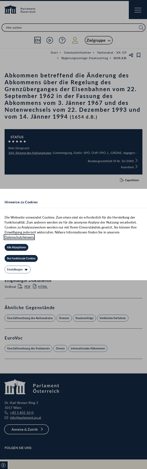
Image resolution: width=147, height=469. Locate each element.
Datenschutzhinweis (19, 237)
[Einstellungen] (18, 269)
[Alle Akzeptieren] (16, 247)
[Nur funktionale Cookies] (21, 258)
